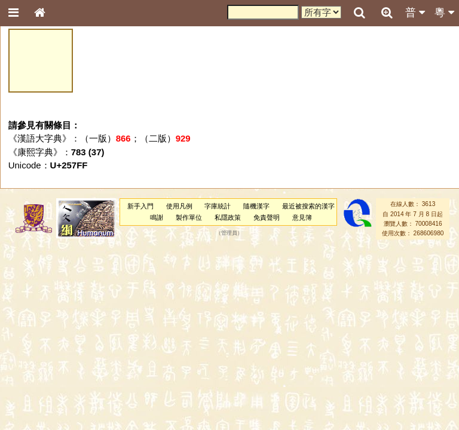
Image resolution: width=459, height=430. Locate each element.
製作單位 (189, 217)
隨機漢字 (256, 206)
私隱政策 (228, 217)
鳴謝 (156, 217)
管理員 (229, 233)
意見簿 (302, 217)
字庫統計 (217, 206)
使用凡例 (179, 206)
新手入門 (140, 206)
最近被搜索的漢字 (308, 206)
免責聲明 (266, 217)
